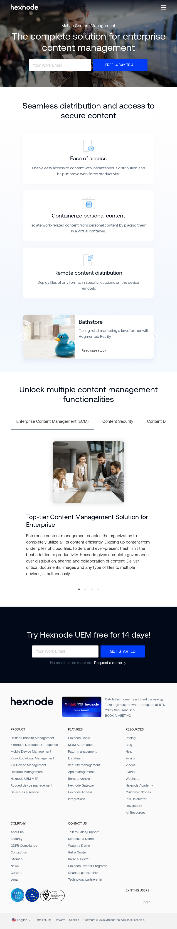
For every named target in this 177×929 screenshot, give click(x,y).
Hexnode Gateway (81, 785)
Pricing (130, 738)
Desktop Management (27, 772)
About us (17, 832)
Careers (16, 873)
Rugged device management (31, 785)
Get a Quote (77, 852)
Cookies (74, 920)
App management (81, 772)
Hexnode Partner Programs (87, 866)
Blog (129, 745)
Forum (130, 758)
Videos (130, 765)
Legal (14, 879)
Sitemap (16, 859)
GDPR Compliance (24, 845)
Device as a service (25, 792)
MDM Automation (80, 745)
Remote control (79, 778)
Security (16, 839)
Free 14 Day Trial (120, 65)
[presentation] (23, 338)
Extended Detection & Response (34, 745)
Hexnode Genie (79, 738)
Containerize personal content (88, 216)
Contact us (19, 852)
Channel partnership (83, 873)
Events (130, 772)
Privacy (60, 920)
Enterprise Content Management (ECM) (52, 421)
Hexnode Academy (139, 785)
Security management (84, 765)
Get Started (122, 651)
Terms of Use (43, 920)
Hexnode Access (80, 792)
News (15, 866)
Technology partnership (85, 879)
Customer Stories (138, 792)
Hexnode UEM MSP (24, 778)
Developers (134, 806)
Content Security (117, 421)
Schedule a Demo (81, 839)
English (19, 920)
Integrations (76, 799)
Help (129, 751)
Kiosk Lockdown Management (32, 758)
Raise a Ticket (78, 859)
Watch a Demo (79, 845)
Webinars (132, 778)
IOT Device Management (28, 765)
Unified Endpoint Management (32, 738)
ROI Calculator (136, 799)
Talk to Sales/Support (83, 832)
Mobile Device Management (31, 751)
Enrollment (76, 758)
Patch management (82, 751)
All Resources (135, 812)
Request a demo (108, 663)
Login (146, 902)
